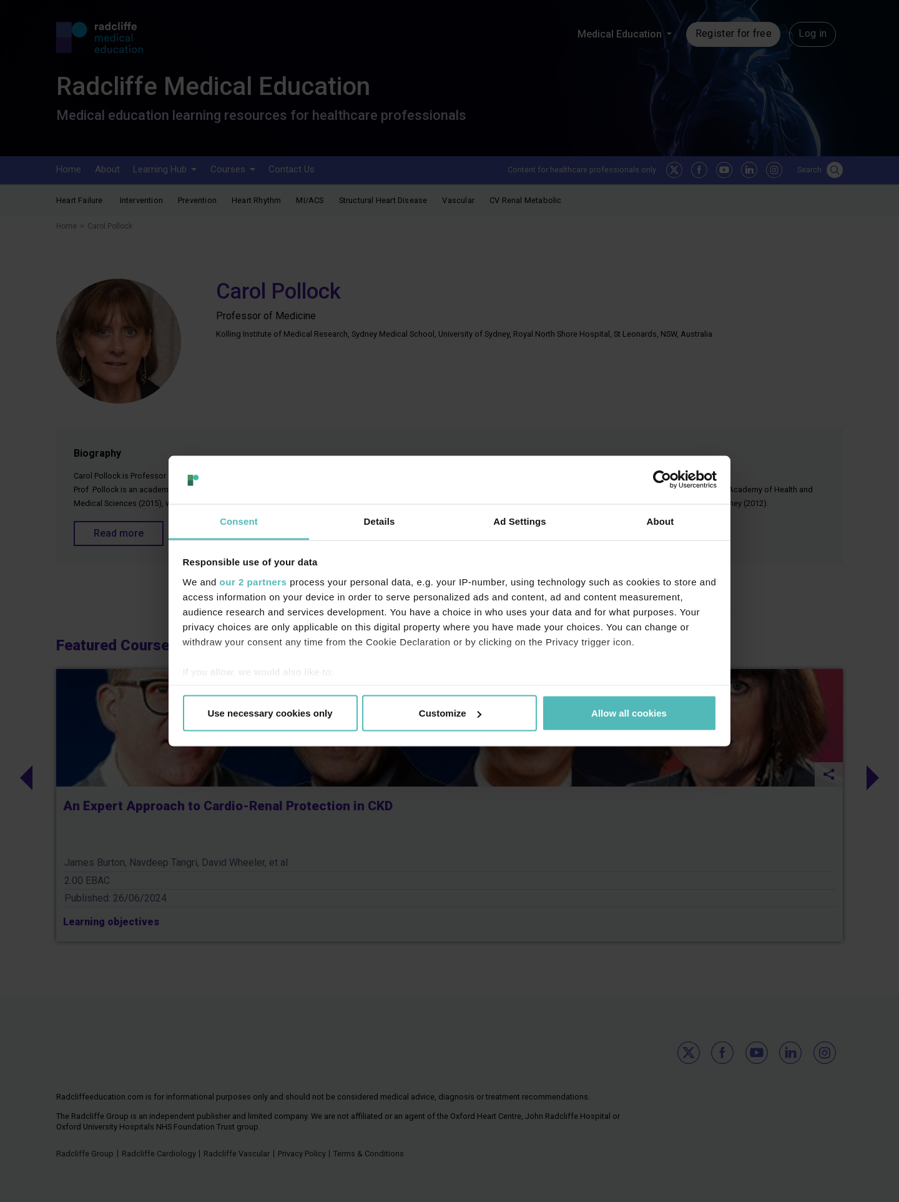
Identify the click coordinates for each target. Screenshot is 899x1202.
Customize (450, 713)
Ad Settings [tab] (519, 520)
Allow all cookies (629, 713)
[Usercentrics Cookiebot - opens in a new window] (662, 479)
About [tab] (660, 520)
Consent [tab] (239, 520)
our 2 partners (253, 581)
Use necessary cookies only (269, 713)
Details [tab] (379, 520)
